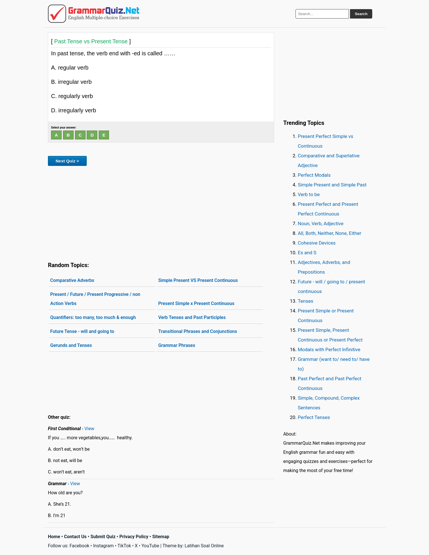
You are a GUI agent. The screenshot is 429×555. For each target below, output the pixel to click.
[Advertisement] (161, 213)
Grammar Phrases (176, 345)
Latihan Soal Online (204, 545)
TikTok (124, 545)
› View (88, 428)
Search (361, 14)
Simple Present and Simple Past (332, 185)
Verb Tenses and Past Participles (192, 317)
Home (54, 536)
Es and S (307, 252)
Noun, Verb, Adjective (320, 223)
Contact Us (75, 536)
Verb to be (309, 194)
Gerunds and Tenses (71, 345)
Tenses (305, 301)
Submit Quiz (103, 536)
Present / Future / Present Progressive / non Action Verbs (95, 299)
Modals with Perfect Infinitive (329, 349)
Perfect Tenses (314, 417)
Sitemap (160, 536)
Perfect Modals (314, 175)
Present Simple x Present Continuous (196, 303)
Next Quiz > (67, 160)
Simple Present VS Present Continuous (198, 280)
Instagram (103, 545)
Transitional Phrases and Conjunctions (197, 331)
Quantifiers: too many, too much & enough (93, 317)
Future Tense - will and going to (82, 331)
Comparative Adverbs (72, 280)
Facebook (79, 545)
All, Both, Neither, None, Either (329, 233)
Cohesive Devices (317, 243)
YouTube (150, 545)
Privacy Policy (134, 536)
